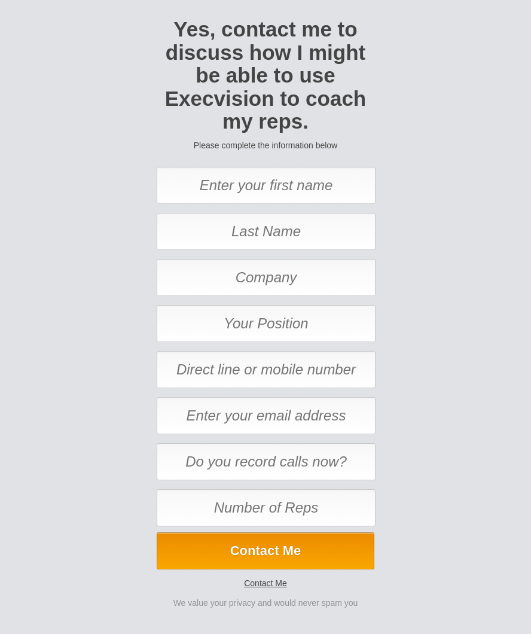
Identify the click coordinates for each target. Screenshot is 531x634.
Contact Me (265, 583)
